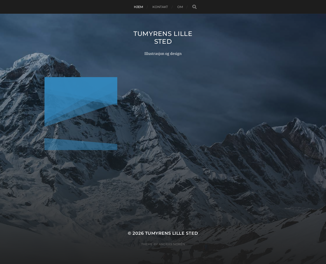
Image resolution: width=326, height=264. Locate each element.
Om (180, 7)
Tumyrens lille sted (163, 37)
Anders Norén (172, 244)
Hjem (138, 7)
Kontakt (160, 7)
